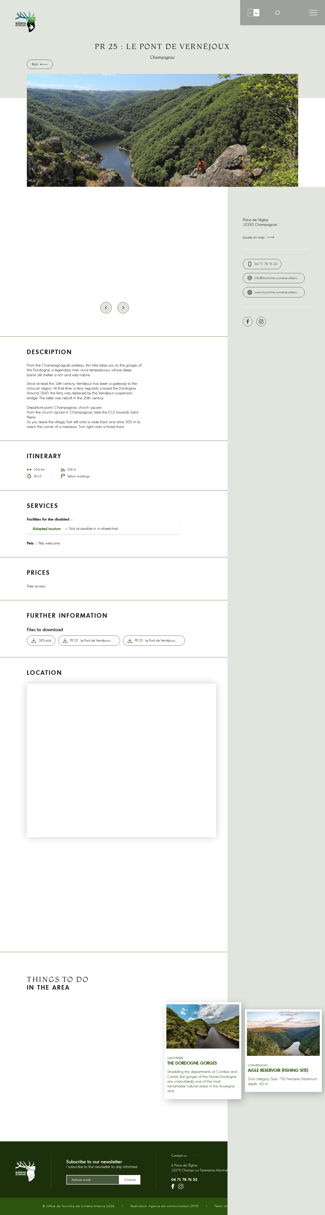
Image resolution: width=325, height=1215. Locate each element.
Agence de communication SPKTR (174, 1206)
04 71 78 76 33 (184, 1179)
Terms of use (224, 1206)
